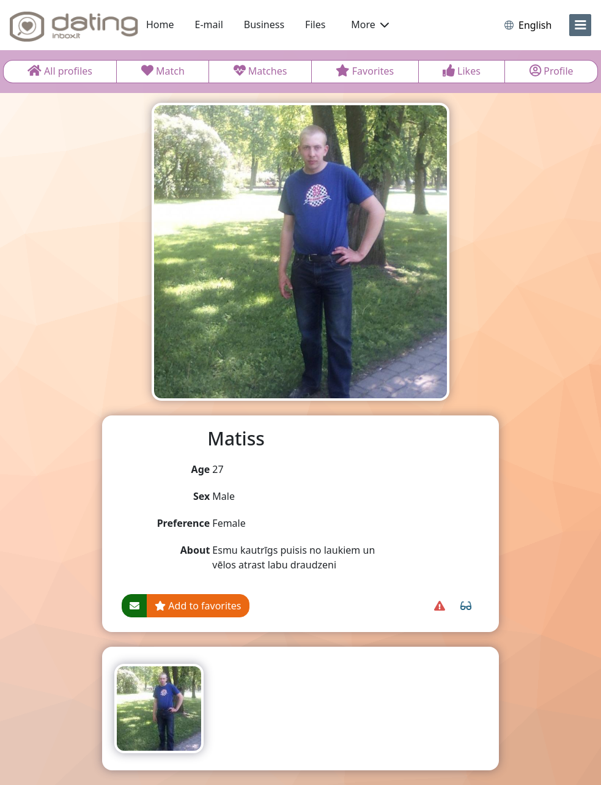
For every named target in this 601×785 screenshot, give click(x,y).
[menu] (580, 25)
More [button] (370, 24)
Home (160, 24)
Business (264, 24)
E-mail (209, 24)
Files (315, 24)
